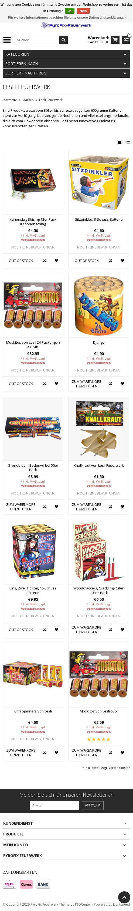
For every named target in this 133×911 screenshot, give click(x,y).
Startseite (10, 100)
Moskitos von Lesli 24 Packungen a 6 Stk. (33, 344)
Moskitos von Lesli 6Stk (99, 711)
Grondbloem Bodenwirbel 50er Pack (33, 467)
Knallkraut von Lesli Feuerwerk (99, 465)
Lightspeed (121, 904)
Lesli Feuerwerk (51, 100)
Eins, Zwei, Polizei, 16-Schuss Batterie (32, 590)
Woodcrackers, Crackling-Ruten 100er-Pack (98, 590)
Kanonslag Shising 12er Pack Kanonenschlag (32, 221)
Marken (28, 100)
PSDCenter (83, 904)
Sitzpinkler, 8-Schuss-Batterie (99, 219)
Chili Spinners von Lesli (33, 711)
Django (99, 342)
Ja (69, 11)
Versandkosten (33, 240)
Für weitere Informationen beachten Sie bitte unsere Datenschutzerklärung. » (67, 17)
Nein (83, 11)
